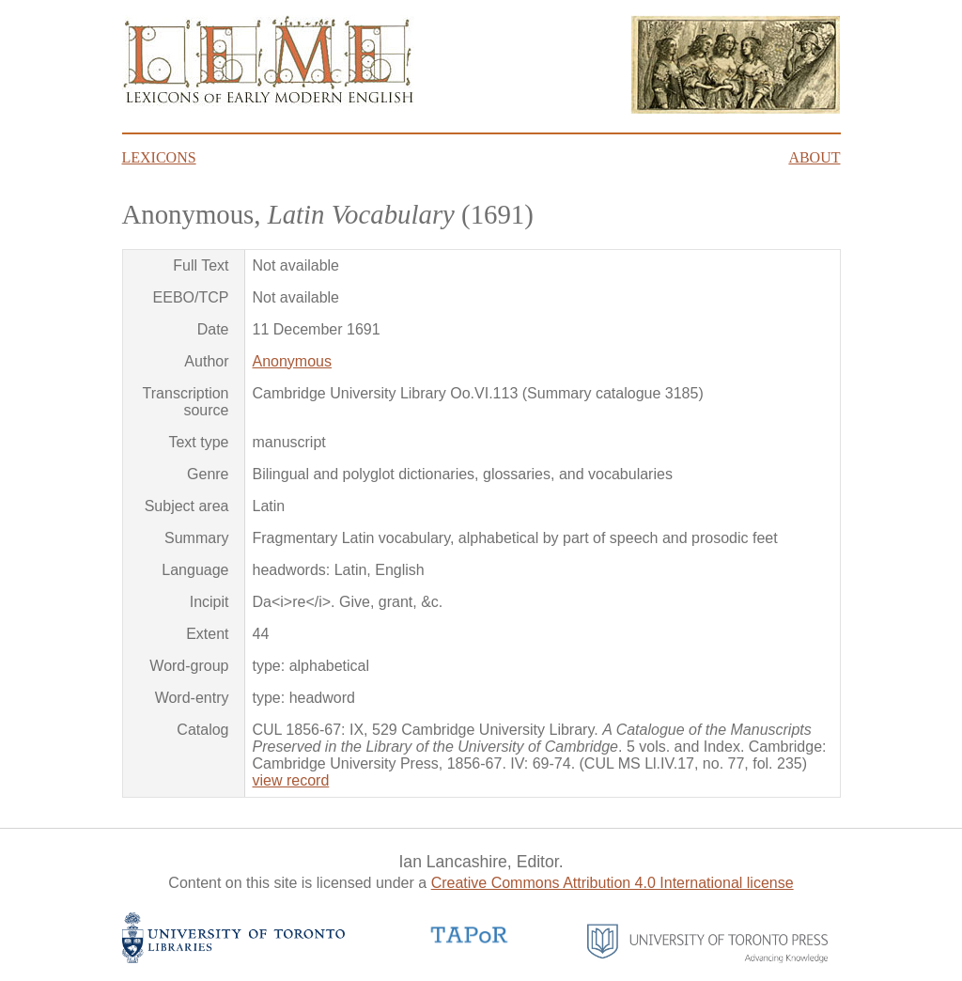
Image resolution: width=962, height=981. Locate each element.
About (814, 157)
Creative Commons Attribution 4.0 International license (612, 883)
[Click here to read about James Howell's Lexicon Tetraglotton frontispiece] (735, 109)
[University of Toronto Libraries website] (234, 958)
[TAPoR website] (469, 941)
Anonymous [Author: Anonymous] (293, 361)
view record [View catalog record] (291, 780)
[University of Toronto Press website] (708, 958)
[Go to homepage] (268, 101)
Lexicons (159, 157)
